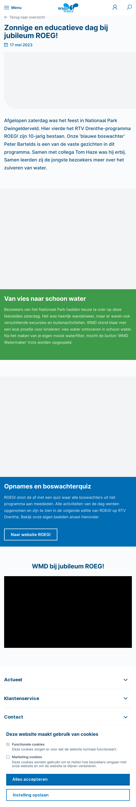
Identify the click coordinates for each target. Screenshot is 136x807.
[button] (68, 680)
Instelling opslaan (31, 794)
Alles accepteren (30, 779)
